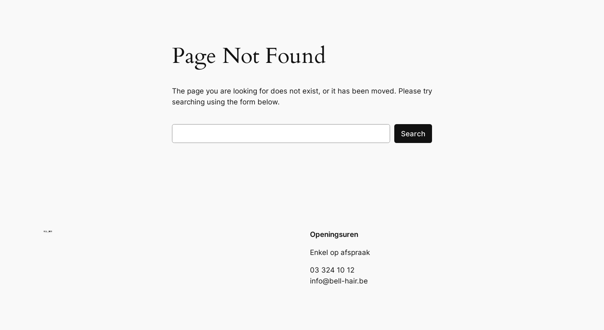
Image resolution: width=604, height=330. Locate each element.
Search (413, 134)
